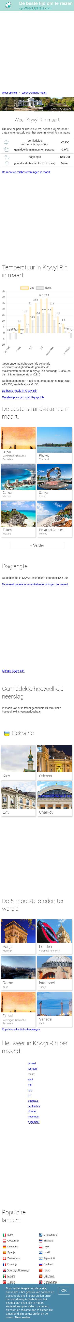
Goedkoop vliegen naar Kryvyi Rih (23, 397)
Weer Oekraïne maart (34, 92)
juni (30, 1090)
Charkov (46, 812)
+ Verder (37, 545)
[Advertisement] (37, 51)
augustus (33, 1100)
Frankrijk (7, 950)
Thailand (48, 1240)
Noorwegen (50, 1281)
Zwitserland (13, 1258)
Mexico (11, 1276)
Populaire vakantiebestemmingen (21, 1029)
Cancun (8, 493)
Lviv (6, 812)
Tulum (7, 530)
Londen (45, 946)
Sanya (43, 493)
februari (32, 1068)
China (47, 1270)
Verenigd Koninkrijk (49, 950)
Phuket (44, 455)
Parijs (7, 946)
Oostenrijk (13, 1240)
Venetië (45, 1019)
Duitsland (12, 1246)
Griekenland (50, 1234)
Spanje (11, 1252)
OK (64, 1290)
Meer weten (22, 1317)
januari (32, 1063)
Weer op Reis (10, 92)
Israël (47, 1252)
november (33, 1116)
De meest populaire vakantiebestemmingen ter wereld (35, 584)
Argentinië (49, 1258)
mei (30, 1084)
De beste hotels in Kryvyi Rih (19, 390)
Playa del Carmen (51, 530)
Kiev (6, 775)
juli (29, 1095)
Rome (8, 983)
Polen (47, 1246)
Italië (5, 987)
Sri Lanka (49, 1276)
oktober (32, 1111)
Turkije (42, 987)
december (33, 1121)
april (30, 1079)
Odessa (45, 775)
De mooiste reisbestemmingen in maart (26, 172)
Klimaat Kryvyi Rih (13, 670)
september (34, 1106)
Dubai (7, 452)
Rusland (48, 1264)
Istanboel (47, 983)
